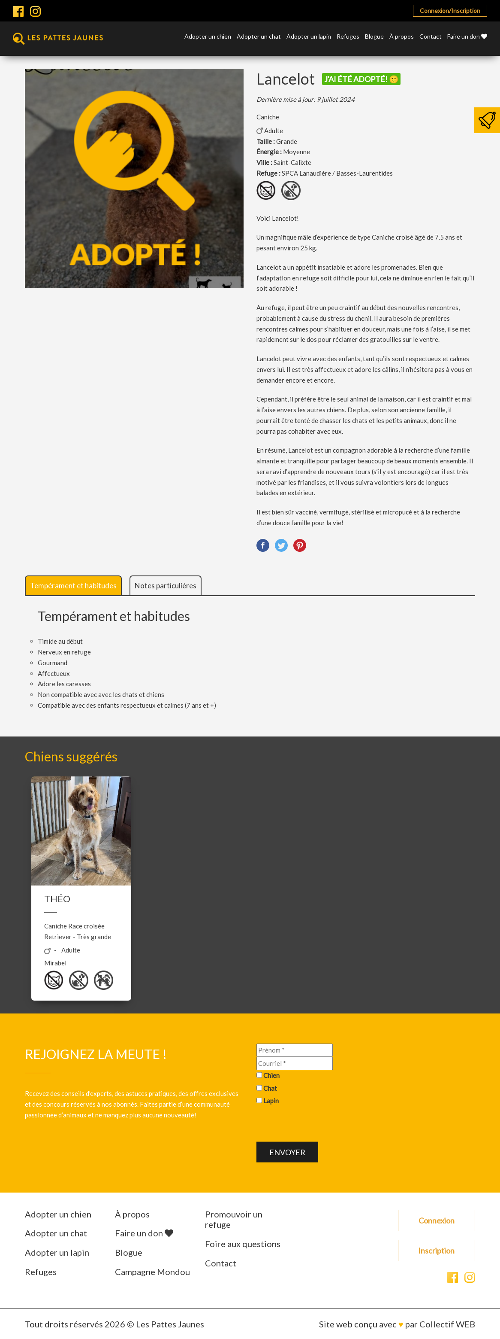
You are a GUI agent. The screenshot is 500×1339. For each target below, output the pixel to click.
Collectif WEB (447, 1324)
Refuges (348, 36)
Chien (271, 1075)
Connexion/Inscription (450, 10)
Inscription (436, 1250)
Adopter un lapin (308, 36)
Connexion (437, 1220)
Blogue (374, 36)
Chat (270, 1088)
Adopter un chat (259, 36)
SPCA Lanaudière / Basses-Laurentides (337, 173)
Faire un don (467, 36)
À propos (401, 36)
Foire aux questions (242, 1244)
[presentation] (321, 1125)
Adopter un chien (207, 36)
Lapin (271, 1101)
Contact (430, 36)
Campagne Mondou (152, 1271)
